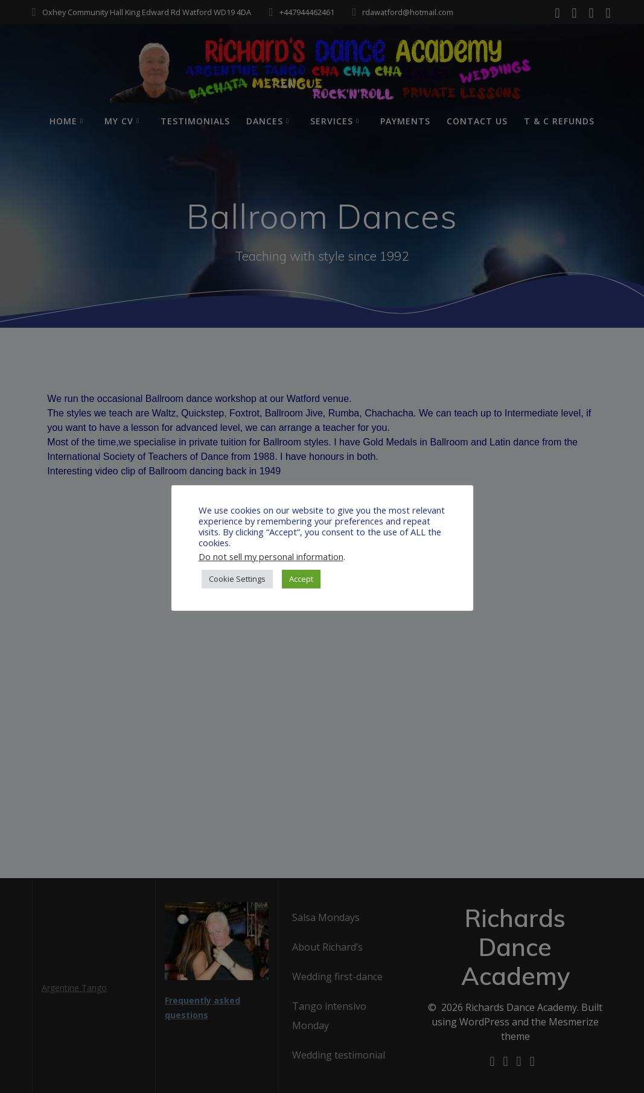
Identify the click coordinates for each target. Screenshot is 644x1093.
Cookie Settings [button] (237, 578)
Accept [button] (301, 578)
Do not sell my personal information (271, 556)
